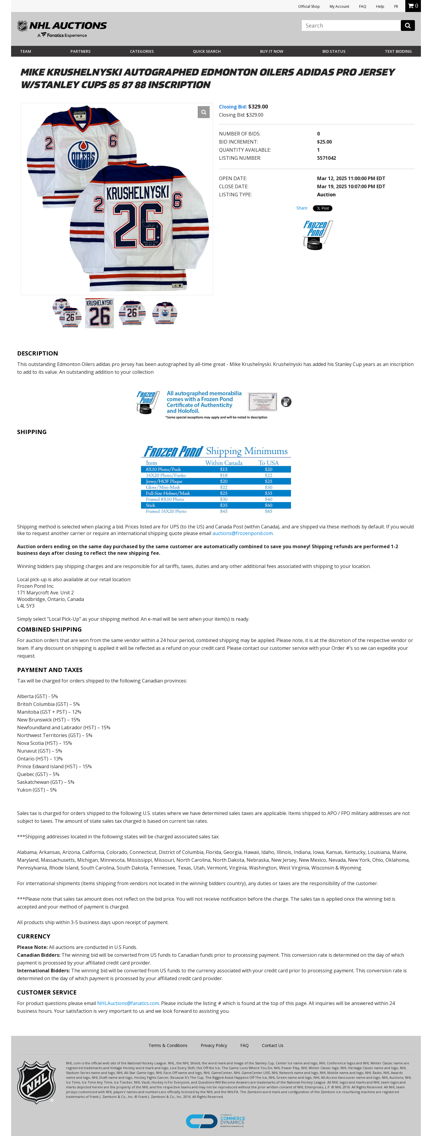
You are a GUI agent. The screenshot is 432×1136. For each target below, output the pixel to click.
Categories (142, 51)
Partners (80, 51)
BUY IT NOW (271, 51)
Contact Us (273, 1045)
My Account (339, 6)
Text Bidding (398, 51)
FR (396, 6)
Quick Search (207, 51)
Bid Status (334, 51)
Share (302, 208)
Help (380, 6)
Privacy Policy (214, 1045)
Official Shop (309, 6)
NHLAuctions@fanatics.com (128, 1003)
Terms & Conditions (168, 1045)
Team (25, 51)
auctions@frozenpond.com (242, 533)
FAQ (362, 6)
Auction (326, 194)
